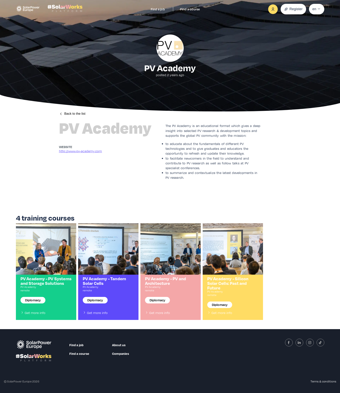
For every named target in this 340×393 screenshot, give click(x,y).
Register (293, 9)
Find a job (158, 9)
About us (119, 345)
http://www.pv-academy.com (80, 151)
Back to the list (72, 114)
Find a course (190, 9)
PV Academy (28, 287)
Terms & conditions (323, 381)
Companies (120, 354)
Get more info (33, 313)
